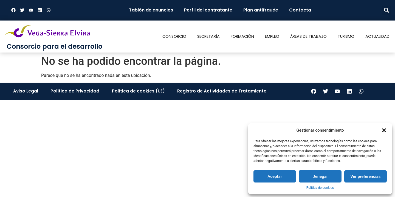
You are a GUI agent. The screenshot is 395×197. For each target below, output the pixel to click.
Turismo (346, 36)
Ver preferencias (365, 176)
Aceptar (274, 176)
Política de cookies (320, 188)
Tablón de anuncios (151, 10)
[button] (384, 130)
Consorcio (174, 36)
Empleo (272, 36)
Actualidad (377, 36)
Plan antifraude (260, 10)
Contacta (300, 10)
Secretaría (208, 36)
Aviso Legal (26, 91)
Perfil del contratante (208, 10)
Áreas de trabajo (308, 36)
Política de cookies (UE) (137, 91)
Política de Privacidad (74, 91)
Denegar (320, 176)
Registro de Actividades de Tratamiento (220, 91)
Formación (242, 36)
